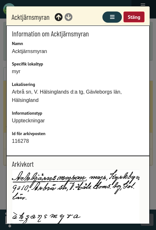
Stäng (134, 17)
